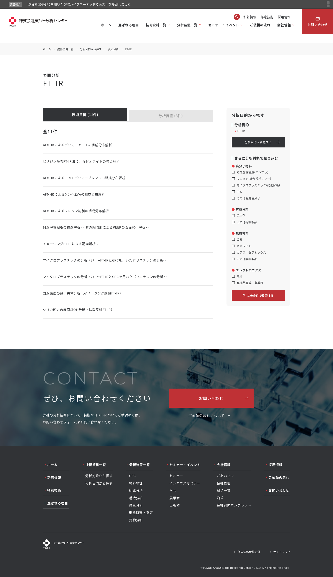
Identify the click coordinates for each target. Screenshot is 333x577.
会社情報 (284, 25)
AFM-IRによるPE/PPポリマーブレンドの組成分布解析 (84, 177)
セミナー (176, 476)
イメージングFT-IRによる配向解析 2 (70, 243)
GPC (132, 476)
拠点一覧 (223, 490)
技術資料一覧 (156, 25)
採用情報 (284, 17)
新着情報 (249, 17)
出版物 (174, 505)
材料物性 (136, 483)
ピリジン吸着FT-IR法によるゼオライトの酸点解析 (81, 161)
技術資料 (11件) (85, 114)
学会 (172, 490)
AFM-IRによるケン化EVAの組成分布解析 (74, 194)
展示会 (174, 498)
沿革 (220, 498)
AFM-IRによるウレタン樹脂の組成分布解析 (76, 210)
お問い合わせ (318, 21)
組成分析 (136, 490)
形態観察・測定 (141, 513)
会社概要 (223, 483)
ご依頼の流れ (260, 25)
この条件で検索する (260, 295)
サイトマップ (281, 552)
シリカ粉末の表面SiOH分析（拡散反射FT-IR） (78, 309)
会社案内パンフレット (234, 505)
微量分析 (136, 505)
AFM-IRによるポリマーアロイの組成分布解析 (77, 144)
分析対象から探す (99, 476)
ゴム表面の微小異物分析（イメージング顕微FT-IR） (83, 293)
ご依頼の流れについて (206, 415)
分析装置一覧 (187, 25)
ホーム (106, 25)
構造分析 (136, 498)
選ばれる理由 (128, 25)
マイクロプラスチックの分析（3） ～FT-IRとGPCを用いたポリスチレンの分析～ (105, 260)
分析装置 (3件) (171, 115)
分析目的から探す (91, 49)
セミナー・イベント (223, 25)
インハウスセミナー (184, 483)
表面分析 (113, 49)
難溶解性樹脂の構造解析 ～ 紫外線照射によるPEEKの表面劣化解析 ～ (96, 227)
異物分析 (136, 520)
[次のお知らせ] (328, 6)
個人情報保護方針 (249, 552)
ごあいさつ (225, 476)
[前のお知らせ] (328, 2)
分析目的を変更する (258, 142)
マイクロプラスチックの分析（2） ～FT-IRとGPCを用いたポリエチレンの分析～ (105, 276)
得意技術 (267, 17)
